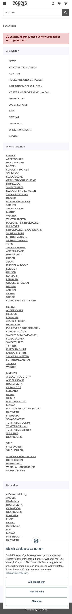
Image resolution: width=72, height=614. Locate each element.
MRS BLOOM (14, 536)
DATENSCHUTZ (18, 104)
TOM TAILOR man (16, 426)
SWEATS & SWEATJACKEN (22, 335)
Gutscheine (13, 526)
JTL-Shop (42, 609)
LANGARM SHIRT (16, 352)
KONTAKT (14, 73)
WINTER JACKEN (16, 219)
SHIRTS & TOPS (15, 233)
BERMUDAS (13, 324)
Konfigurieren (37, 591)
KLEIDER (11, 268)
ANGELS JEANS (15, 251)
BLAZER (11, 197)
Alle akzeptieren (36, 581)
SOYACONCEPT (15, 419)
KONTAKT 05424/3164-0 (23, 67)
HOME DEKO (14, 463)
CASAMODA (13, 508)
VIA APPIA (12, 433)
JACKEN (11, 205)
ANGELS (11, 497)
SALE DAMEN (14, 446)
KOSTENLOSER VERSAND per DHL (29, 92)
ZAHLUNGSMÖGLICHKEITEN (25, 86)
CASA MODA (13, 387)
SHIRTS (10, 293)
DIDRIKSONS (14, 436)
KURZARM (12, 275)
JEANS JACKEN (15, 208)
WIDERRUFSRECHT (20, 129)
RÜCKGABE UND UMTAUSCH (26, 79)
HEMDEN (11, 313)
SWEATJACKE (14, 176)
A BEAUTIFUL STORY (18, 376)
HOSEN (10, 258)
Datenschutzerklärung (17, 573)
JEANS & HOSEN (16, 247)
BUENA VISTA (14, 254)
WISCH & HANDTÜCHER (20, 467)
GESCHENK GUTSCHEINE (21, 180)
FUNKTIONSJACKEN (18, 201)
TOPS (9, 243)
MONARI (11, 405)
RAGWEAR (12, 412)
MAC (9, 529)
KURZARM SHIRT (16, 349)
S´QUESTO (12, 415)
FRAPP (10, 394)
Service (13, 135)
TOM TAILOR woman (18, 429)
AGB (11, 111)
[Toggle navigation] (4, 2)
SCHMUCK (12, 173)
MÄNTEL (11, 212)
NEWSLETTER (17, 98)
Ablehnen (37, 601)
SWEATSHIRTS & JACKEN (21, 190)
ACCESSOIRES (14, 159)
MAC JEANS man (16, 401)
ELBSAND (12, 390)
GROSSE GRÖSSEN (17, 282)
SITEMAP (14, 117)
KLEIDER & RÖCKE (17, 265)
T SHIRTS (11, 345)
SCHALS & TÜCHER (17, 169)
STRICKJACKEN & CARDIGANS (24, 229)
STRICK (10, 297)
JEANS (10, 261)
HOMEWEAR (13, 183)
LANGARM (12, 279)
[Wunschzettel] (59, 3)
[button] (53, 3)
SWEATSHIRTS (14, 187)
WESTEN (11, 215)
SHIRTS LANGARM (17, 240)
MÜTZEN (11, 166)
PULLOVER (12, 226)
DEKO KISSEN (14, 460)
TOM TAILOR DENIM (18, 422)
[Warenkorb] (66, 3)
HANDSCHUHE (15, 162)
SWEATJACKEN (15, 338)
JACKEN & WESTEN (17, 356)
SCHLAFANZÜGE (16, 331)
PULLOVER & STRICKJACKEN (23, 222)
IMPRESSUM (16, 123)
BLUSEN (11, 272)
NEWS (12, 61)
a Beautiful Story (16, 494)
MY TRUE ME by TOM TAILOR (23, 408)
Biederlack (12, 501)
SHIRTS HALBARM (17, 236)
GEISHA (10, 398)
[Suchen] (32, 12)
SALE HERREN (14, 450)
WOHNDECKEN (15, 470)
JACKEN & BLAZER (17, 194)
